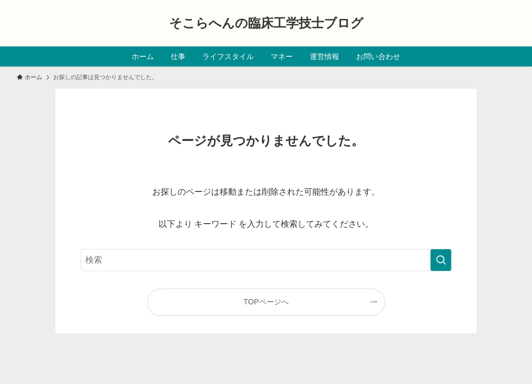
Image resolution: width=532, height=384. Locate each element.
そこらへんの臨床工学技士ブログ (266, 23)
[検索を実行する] (440, 260)
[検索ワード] (266, 260)
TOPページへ (265, 301)
